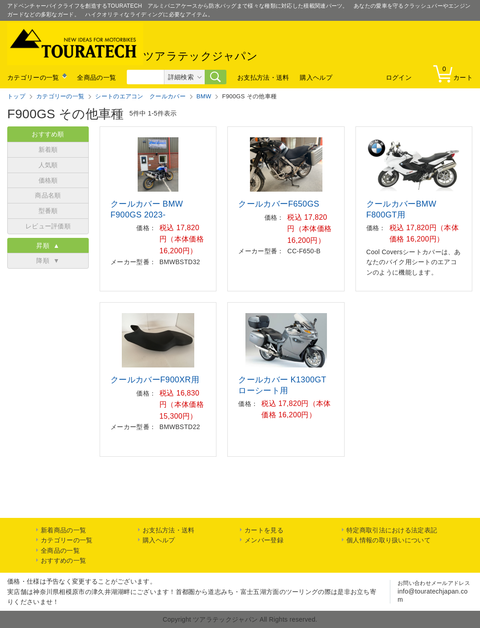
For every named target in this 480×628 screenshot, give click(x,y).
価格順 (48, 180)
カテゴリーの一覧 (33, 77)
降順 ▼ (47, 260)
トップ (16, 96)
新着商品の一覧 (63, 530)
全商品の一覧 (96, 77)
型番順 (48, 210)
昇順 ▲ (47, 245)
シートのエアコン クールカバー (140, 96)
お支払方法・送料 (263, 77)
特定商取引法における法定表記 (391, 530)
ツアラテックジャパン (132, 44)
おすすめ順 (48, 134)
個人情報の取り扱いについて (388, 540)
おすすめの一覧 (63, 560)
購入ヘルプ (316, 77)
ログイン (399, 77)
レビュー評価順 (48, 226)
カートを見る (264, 530)
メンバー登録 (264, 540)
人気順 (48, 165)
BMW (204, 96)
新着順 (48, 149)
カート (455, 73)
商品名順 (48, 195)
